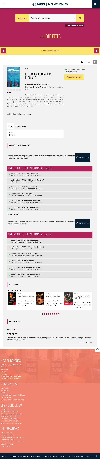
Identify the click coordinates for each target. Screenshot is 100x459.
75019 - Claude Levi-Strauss (31, 200)
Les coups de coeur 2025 (10, 418)
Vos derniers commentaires (11, 423)
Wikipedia (88, 342)
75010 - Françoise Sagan (30, 173)
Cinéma (4, 371)
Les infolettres (6, 397)
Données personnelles (17, 441)
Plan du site (5, 446)
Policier (12, 135)
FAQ (2, 432)
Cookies (4, 441)
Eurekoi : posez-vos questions (12, 399)
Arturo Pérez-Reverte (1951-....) (38, 84)
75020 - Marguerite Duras (30, 207)
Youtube (4, 392)
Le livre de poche (24, 114)
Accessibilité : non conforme (84, 456)
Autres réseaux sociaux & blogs (13, 395)
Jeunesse (4, 374)
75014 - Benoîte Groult (29, 187)
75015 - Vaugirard (27, 193)
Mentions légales (7, 444)
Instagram (5, 390)
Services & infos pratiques (11, 364)
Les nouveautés (7, 409)
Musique (4, 369)
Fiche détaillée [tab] (20, 126)
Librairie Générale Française (44, 87)
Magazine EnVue (7, 434)
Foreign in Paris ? (7, 439)
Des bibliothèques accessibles (12, 437)
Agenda (4, 367)
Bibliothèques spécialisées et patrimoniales (25, 456)
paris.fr (3, 456)
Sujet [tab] (10, 126)
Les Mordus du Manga (9, 420)
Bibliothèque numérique (10, 378)
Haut (97, 349)
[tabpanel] (35, 134)
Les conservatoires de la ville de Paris (57, 456)
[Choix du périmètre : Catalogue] (22, 18)
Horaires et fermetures (9, 411)
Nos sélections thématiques (12, 413)
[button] (96, 4)
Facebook (5, 388)
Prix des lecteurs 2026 (9, 416)
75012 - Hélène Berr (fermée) (33, 180)
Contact (9, 432)
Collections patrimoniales (11, 376)
